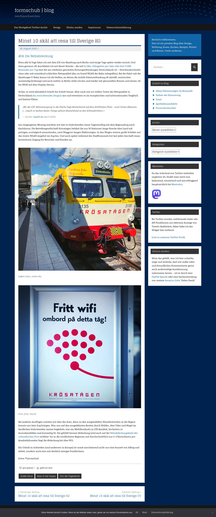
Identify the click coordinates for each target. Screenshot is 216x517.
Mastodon (177, 184)
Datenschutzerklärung (162, 512)
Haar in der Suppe (46, 476)
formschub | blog (34, 10)
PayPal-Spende (159, 276)
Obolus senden (74, 27)
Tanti (159, 99)
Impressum (94, 27)
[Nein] (212, 512)
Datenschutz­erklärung (119, 27)
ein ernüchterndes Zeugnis (47, 95)
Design (57, 27)
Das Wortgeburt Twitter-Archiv (31, 27)
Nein (144, 512)
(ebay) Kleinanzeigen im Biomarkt (174, 90)
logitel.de (38, 116)
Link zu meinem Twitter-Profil (168, 237)
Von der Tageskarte (70, 476)
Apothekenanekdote (166, 103)
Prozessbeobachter (166, 108)
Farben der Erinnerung (168, 95)
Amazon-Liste (172, 280)
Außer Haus (27, 476)
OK (137, 512)
